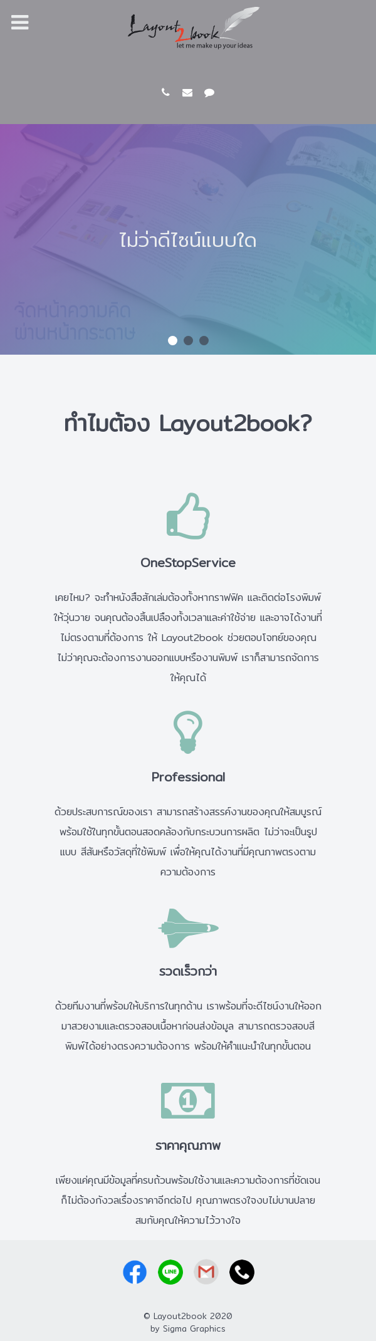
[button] (172, 340)
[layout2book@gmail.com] (189, 92)
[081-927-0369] (167, 92)
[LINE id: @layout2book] (210, 92)
